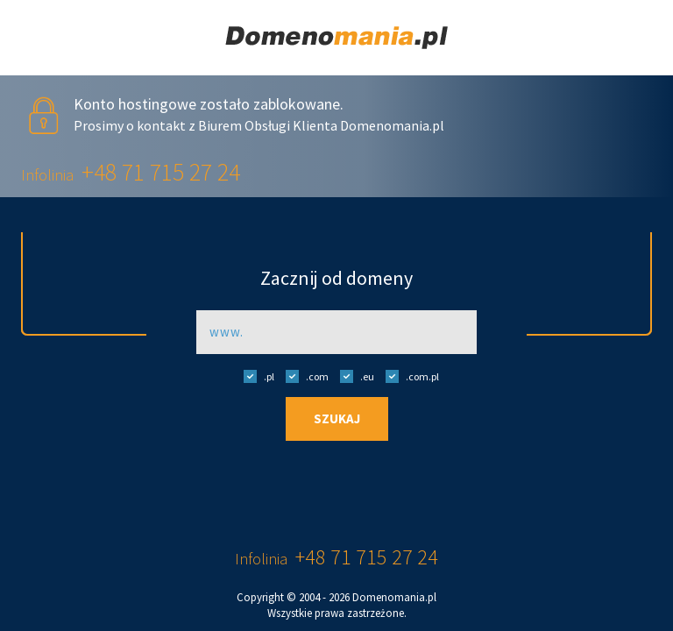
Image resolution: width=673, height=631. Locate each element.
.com (303, 376)
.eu (352, 376)
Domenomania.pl (394, 597)
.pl (254, 376)
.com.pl (408, 376)
